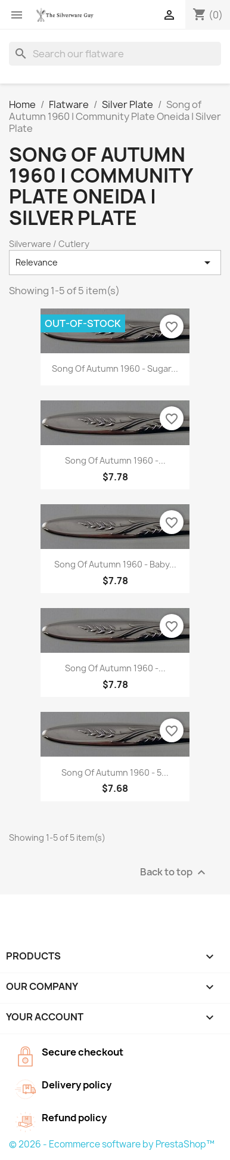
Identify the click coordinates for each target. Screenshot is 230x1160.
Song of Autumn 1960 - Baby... (115, 564)
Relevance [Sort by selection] (115, 262)
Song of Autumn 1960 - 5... (115, 772)
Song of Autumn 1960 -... (115, 460)
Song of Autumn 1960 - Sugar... (115, 368)
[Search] (115, 54)
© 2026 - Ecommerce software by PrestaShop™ (112, 1144)
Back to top (174, 872)
